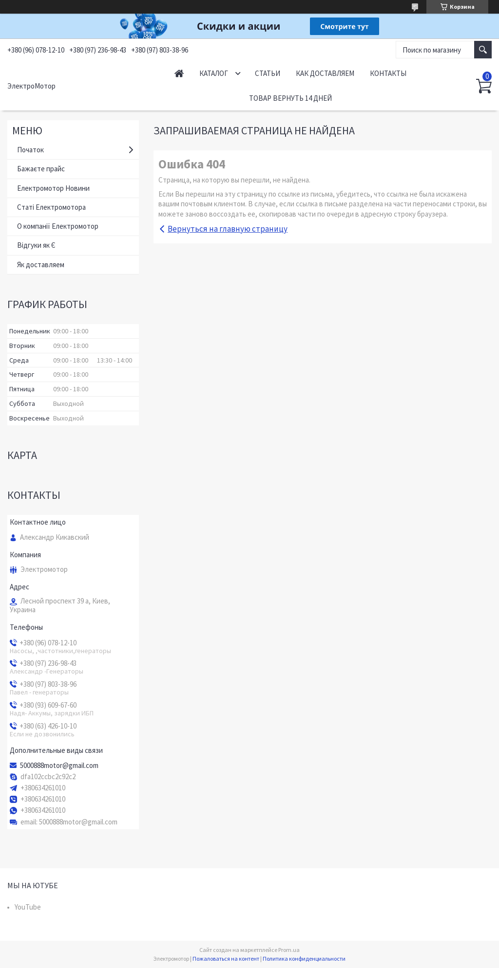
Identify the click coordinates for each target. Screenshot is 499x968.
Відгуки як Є (36, 245)
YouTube (28, 907)
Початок (30, 149)
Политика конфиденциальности (304, 958)
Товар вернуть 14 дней (290, 98)
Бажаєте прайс (41, 168)
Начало (179, 73)
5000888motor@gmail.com (59, 765)
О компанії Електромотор (57, 226)
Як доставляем (40, 264)
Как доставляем (325, 73)
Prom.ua (289, 949)
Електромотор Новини (53, 188)
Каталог (213, 73)
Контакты (388, 73)
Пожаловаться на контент (225, 958)
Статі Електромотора (51, 207)
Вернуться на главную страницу (228, 228)
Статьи (267, 73)
